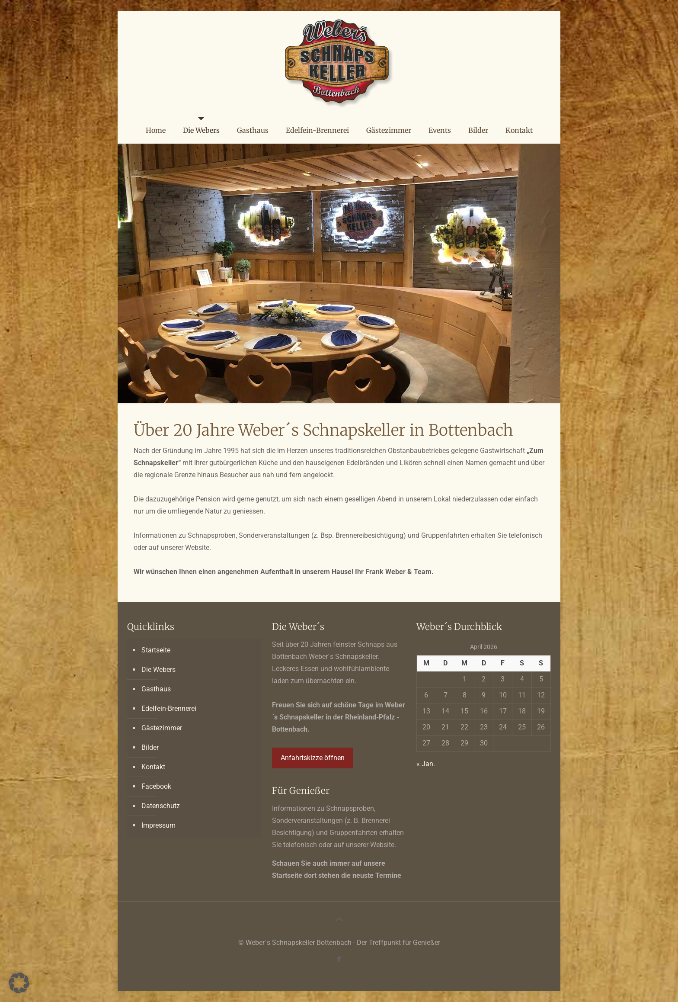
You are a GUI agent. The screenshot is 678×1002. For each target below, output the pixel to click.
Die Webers (158, 669)
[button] (19, 983)
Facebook (156, 786)
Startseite (155, 650)
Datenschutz (160, 806)
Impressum (158, 825)
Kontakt (153, 767)
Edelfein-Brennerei (168, 708)
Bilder (150, 747)
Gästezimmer (161, 728)
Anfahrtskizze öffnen (313, 758)
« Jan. (425, 764)
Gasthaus (156, 689)
